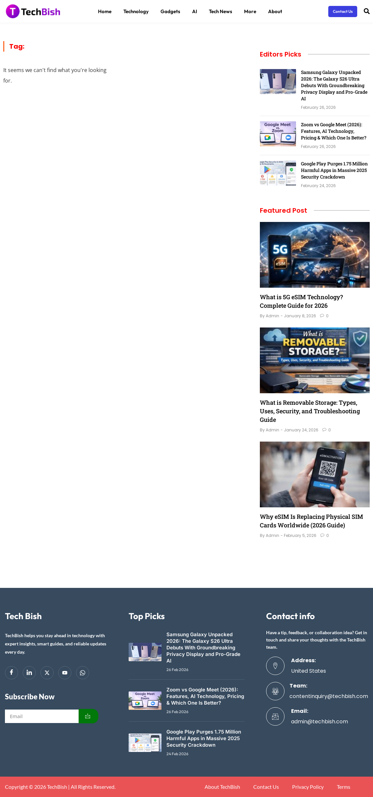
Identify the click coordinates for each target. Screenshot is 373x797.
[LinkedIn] (29, 672)
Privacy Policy (308, 786)
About (275, 11)
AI (194, 11)
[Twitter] (47, 672)
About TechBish (222, 786)
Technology (136, 11)
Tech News (220, 11)
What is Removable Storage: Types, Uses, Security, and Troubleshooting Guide (310, 410)
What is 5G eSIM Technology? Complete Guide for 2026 (301, 301)
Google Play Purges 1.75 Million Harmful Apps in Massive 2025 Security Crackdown (334, 170)
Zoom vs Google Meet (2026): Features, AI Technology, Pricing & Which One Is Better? (333, 131)
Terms (343, 786)
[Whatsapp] (82, 672)
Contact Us (266, 786)
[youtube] (64, 672)
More (250, 11)
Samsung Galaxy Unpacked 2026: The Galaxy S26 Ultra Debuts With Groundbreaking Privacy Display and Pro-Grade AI (334, 85)
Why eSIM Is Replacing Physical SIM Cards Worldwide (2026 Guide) (311, 521)
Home (105, 11)
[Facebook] (11, 672)
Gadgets (170, 11)
